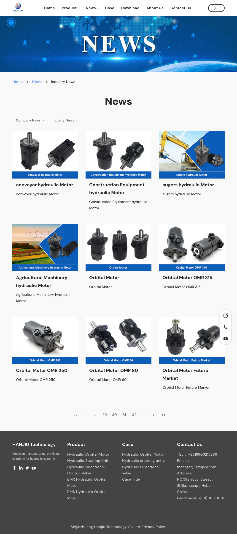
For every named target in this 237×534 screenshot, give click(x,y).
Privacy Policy (153, 526)
